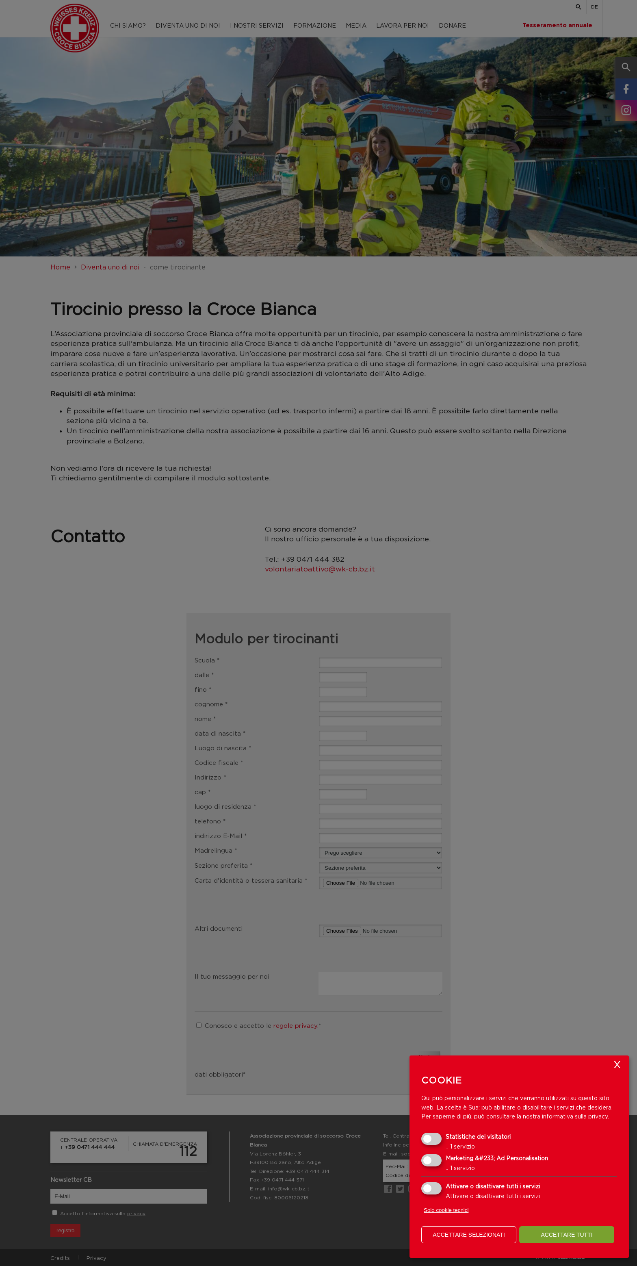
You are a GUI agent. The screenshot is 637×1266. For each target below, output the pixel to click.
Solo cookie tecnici (446, 1210)
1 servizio (460, 1146)
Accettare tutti (566, 1234)
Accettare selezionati (469, 1234)
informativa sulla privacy (575, 1116)
